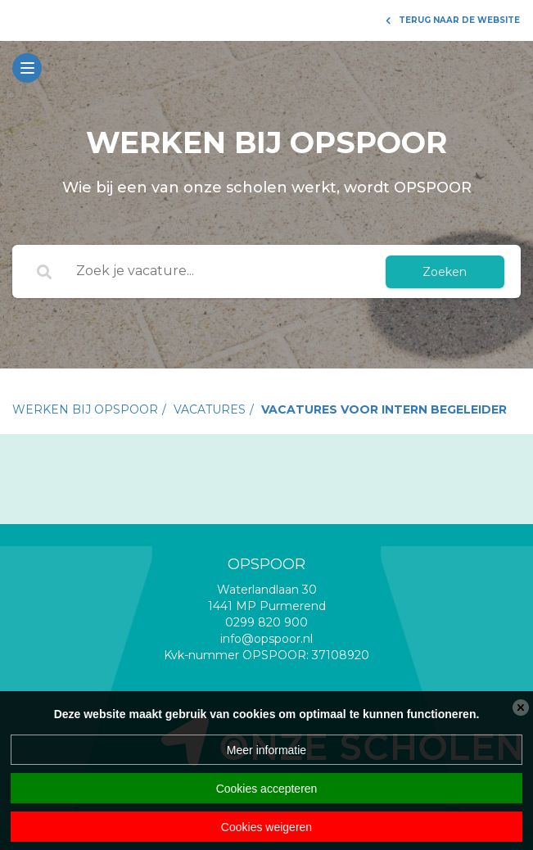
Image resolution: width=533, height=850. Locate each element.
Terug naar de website (453, 20)
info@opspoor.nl (266, 638)
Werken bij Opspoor (85, 409)
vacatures (210, 409)
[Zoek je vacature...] (219, 271)
